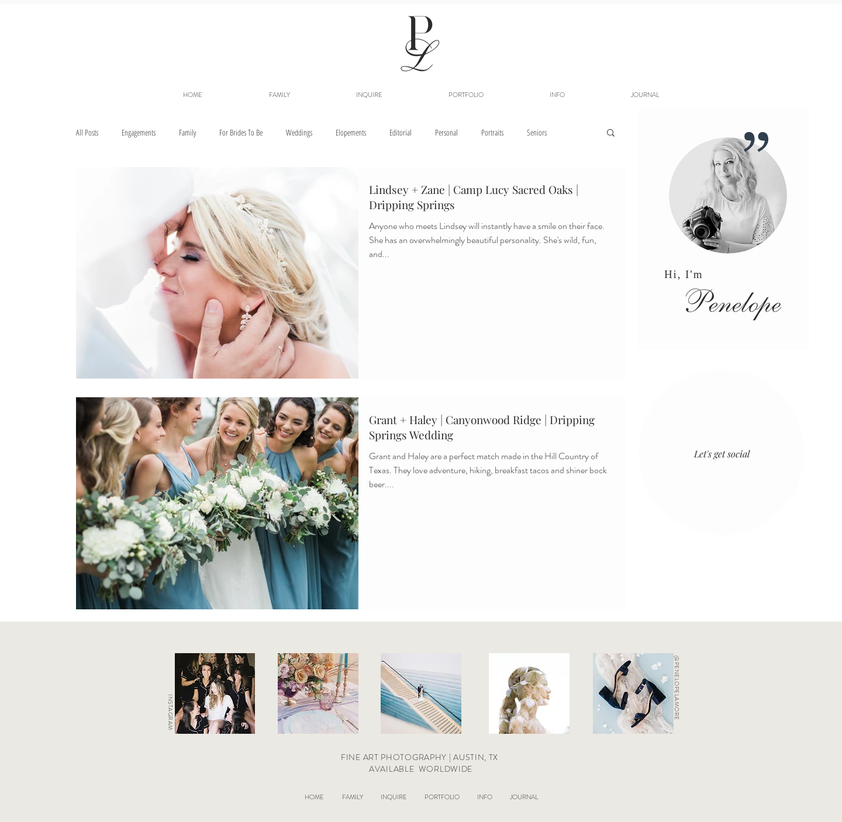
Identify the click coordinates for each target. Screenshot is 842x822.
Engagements (139, 132)
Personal (446, 132)
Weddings (299, 132)
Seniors (537, 132)
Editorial (400, 132)
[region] (723, 231)
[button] (465, 94)
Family (187, 132)
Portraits (492, 132)
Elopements (351, 132)
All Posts (87, 132)
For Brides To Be (241, 132)
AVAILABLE (392, 769)
